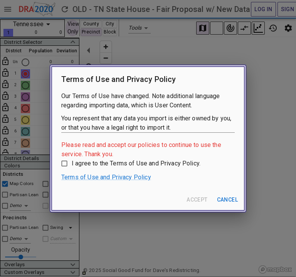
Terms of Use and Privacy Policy (106, 177)
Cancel (227, 200)
